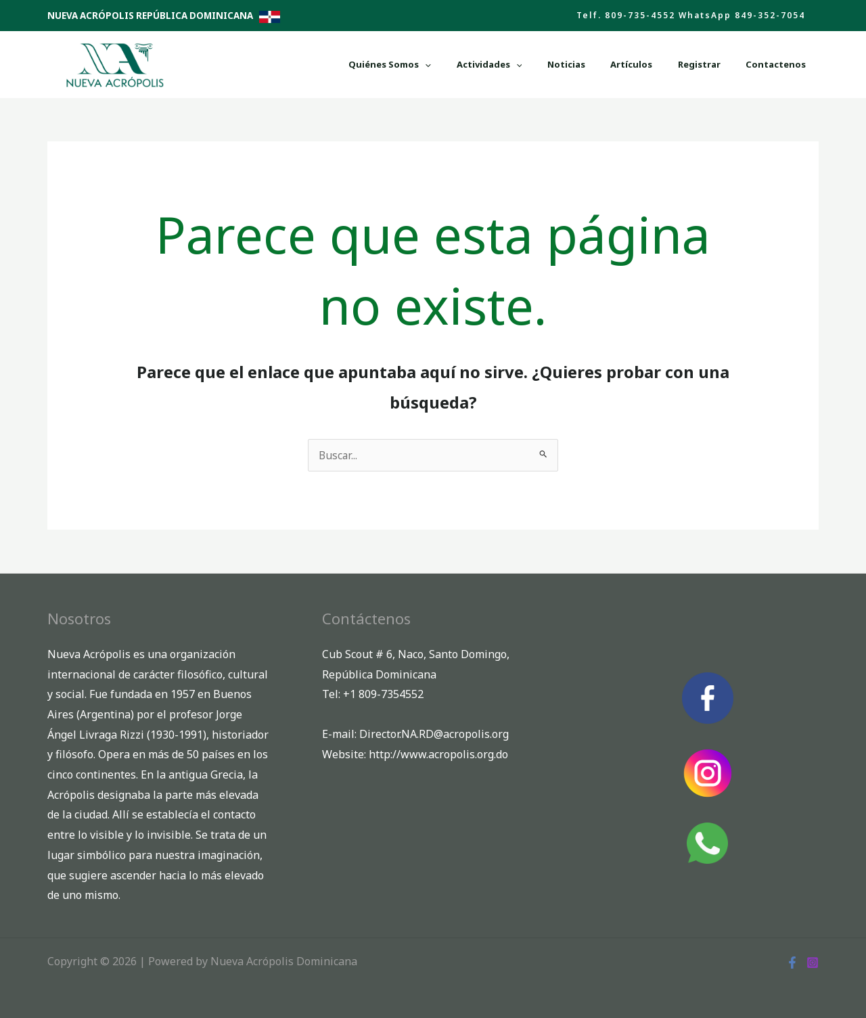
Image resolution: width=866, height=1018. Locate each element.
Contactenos (785, 64)
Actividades (573, 64)
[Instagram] (812, 960)
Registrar (727, 64)
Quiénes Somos (492, 64)
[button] (691, 15)
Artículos (678, 64)
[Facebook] (792, 960)
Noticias (631, 64)
